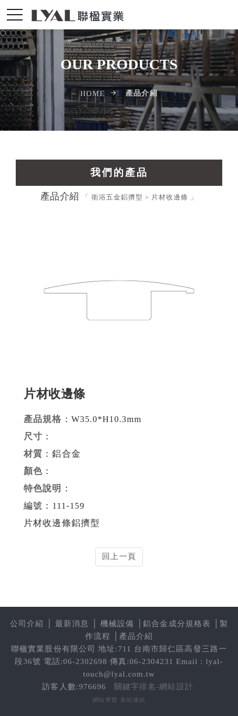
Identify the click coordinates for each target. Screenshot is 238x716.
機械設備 (117, 623)
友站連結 (133, 700)
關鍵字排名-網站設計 (153, 686)
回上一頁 (119, 556)
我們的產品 (119, 172)
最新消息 (72, 623)
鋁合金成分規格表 (177, 623)
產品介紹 (136, 636)
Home (92, 94)
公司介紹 (27, 623)
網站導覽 (105, 700)
